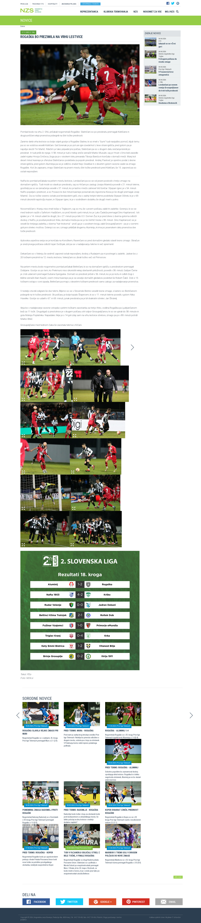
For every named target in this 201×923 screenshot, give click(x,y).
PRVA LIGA (24, 4)
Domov (22, 26)
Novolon (178, 917)
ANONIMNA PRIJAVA (69, 4)
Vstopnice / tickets (90, 4)
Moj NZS (169, 11)
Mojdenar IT (169, 917)
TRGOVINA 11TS (38, 4)
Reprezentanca (89, 11)
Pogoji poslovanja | (110, 917)
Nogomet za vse (152, 11)
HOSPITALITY (52, 4)
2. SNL (32, 32)
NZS (135, 11)
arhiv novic (178, 877)
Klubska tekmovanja (116, 11)
